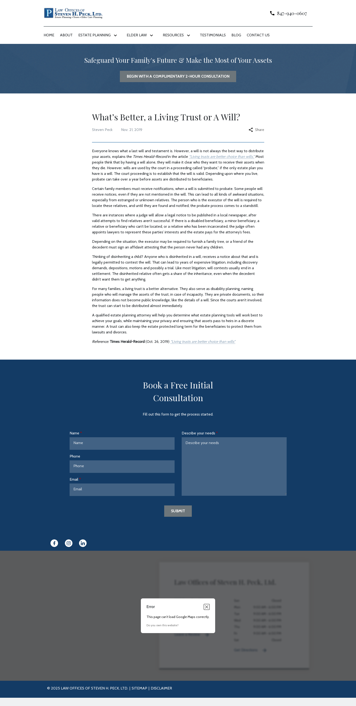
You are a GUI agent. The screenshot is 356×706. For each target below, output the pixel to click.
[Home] (49, 35)
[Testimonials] (213, 35)
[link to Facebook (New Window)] (54, 543)
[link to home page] (73, 13)
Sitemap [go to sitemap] (139, 688)
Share (256, 129)
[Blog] (236, 35)
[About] (66, 35)
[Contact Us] (258, 35)
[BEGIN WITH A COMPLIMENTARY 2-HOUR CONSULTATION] (178, 76)
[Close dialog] (206, 607)
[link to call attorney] (286, 13)
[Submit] (178, 511)
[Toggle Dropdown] (116, 35)
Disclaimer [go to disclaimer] (161, 688)
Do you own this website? (163, 625)
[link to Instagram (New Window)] (68, 543)
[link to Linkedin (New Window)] (83, 543)
